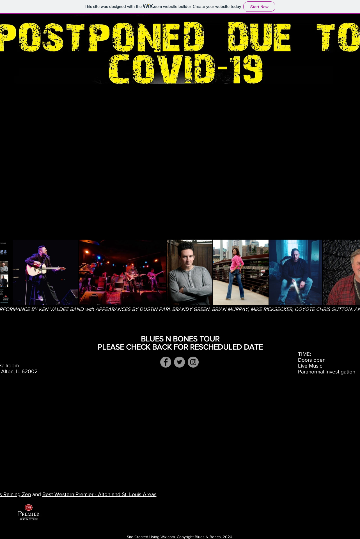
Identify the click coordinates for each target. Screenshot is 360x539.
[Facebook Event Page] (165, 362)
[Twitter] (179, 362)
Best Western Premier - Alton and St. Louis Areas (99, 494)
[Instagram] (193, 362)
